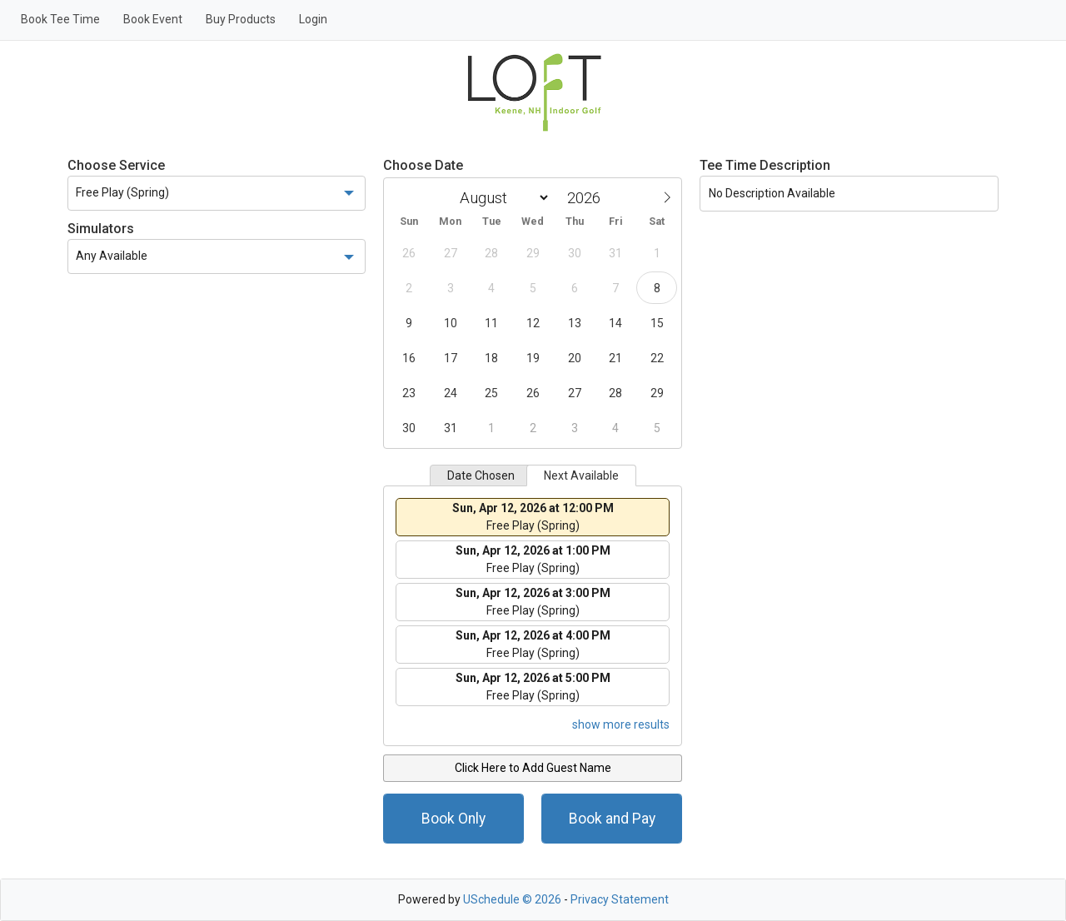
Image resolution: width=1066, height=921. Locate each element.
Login (313, 19)
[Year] (588, 197)
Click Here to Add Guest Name (533, 767)
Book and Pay (612, 818)
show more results (621, 724)
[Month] (501, 197)
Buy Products (241, 19)
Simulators (100, 228)
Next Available (581, 475)
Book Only (453, 818)
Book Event (152, 19)
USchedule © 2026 (512, 899)
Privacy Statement (619, 899)
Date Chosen (481, 475)
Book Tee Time (60, 19)
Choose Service (116, 165)
